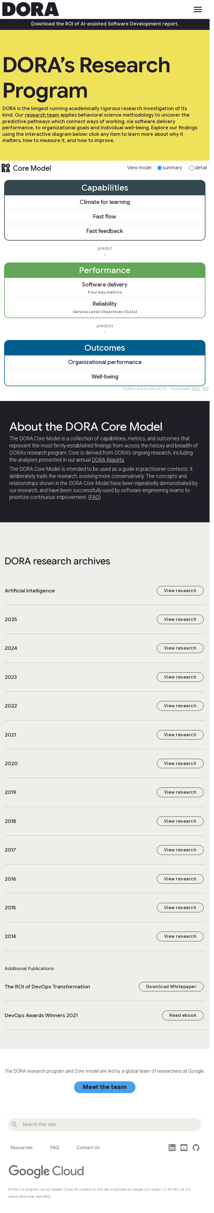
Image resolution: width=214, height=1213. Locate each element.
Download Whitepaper (171, 986)
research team (42, 115)
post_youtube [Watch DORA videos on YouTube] (184, 1147)
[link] (105, 203)
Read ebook (182, 1015)
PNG (196, 388)
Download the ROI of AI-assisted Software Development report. (105, 24)
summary (169, 168)
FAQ (94, 497)
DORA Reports (108, 460)
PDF (205, 388)
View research (180, 590)
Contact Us (88, 1147)
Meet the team (105, 1087)
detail (198, 168)
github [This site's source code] (196, 1147)
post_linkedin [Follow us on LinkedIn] (172, 1147)
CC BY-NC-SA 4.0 (176, 1189)
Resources (21, 1147)
